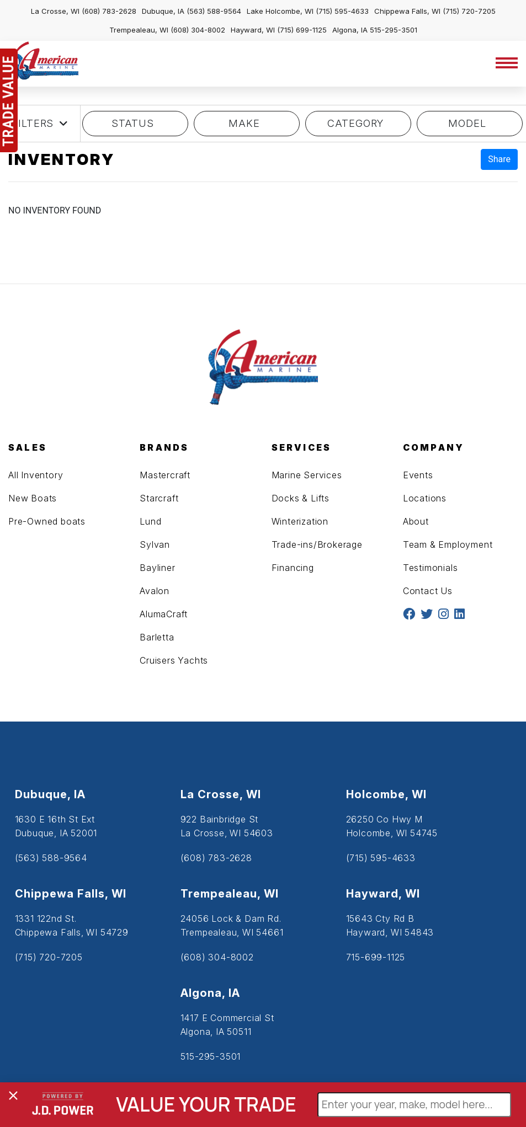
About (416, 521)
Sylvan (155, 544)
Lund (150, 521)
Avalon (154, 590)
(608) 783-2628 (109, 11)
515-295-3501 (393, 29)
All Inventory (35, 474)
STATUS (135, 123)
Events (418, 474)
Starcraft (159, 498)
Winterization (300, 521)
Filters (40, 123)
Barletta (157, 637)
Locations (425, 498)
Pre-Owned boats (47, 521)
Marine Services (307, 474)
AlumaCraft (164, 613)
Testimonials (430, 567)
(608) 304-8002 (198, 29)
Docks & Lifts (301, 498)
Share (499, 159)
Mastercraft (165, 474)
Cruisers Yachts (174, 660)
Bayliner (157, 567)
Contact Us (428, 590)
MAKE (247, 123)
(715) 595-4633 (342, 11)
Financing (293, 567)
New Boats (32, 498)
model (470, 123)
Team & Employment (448, 544)
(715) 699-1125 (302, 29)
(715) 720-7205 (469, 11)
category (358, 123)
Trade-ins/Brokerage (317, 544)
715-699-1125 (376, 957)
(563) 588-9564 (214, 11)
